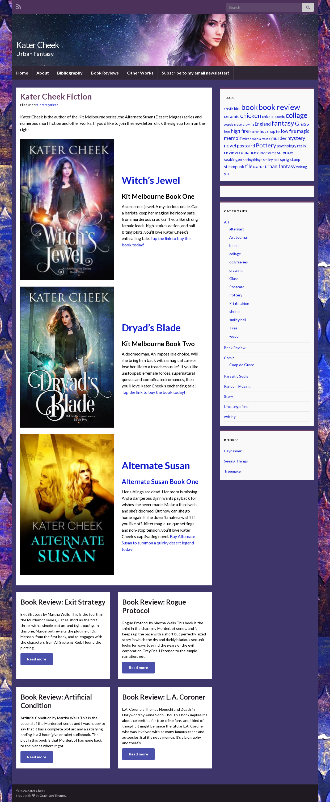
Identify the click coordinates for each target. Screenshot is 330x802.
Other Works (140, 72)
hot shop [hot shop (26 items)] (267, 131)
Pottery (235, 295)
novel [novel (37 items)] (230, 145)
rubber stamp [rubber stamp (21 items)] (266, 153)
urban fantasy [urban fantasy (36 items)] (280, 166)
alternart (236, 229)
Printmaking (239, 303)
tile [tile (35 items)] (248, 166)
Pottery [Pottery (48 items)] (266, 145)
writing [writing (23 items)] (301, 167)
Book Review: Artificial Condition (56, 701)
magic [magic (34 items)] (303, 131)
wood (234, 336)
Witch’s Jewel (151, 180)
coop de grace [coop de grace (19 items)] (233, 124)
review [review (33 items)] (231, 152)
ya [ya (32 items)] (226, 173)
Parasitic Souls (236, 376)
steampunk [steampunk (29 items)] (234, 166)
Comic (229, 357)
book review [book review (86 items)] (279, 106)
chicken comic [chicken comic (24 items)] (273, 116)
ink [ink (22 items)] (278, 132)
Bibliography (70, 72)
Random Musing (237, 386)
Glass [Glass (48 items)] (302, 123)
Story (228, 396)
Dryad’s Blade (151, 327)
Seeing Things (236, 461)
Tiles (233, 328)
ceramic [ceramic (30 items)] (231, 116)
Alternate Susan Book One (160, 481)
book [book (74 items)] (249, 107)
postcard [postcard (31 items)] (246, 145)
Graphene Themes (53, 795)
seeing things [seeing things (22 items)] (252, 160)
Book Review (235, 347)
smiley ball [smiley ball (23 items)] (271, 160)
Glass (234, 278)
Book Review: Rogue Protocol (154, 606)
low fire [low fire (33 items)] (288, 131)
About (42, 72)
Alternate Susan (156, 465)
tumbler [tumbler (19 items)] (258, 167)
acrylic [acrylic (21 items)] (228, 109)
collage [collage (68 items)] (296, 115)
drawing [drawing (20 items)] (248, 124)
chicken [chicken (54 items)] (250, 115)
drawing (236, 270)
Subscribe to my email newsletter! (195, 72)
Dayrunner (233, 451)
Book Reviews (105, 72)
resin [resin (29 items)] (301, 145)
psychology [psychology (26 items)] (286, 146)
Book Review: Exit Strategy (62, 602)
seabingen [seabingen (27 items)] (233, 159)
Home (22, 72)
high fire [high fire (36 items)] (240, 131)
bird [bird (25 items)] (237, 108)
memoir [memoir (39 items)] (233, 138)
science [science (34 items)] (285, 152)
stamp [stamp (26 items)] (295, 159)
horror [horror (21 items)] (254, 132)
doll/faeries (238, 262)
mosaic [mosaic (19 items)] (266, 138)
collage (235, 253)
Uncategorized (47, 105)
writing (230, 416)
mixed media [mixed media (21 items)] (251, 139)
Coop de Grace (241, 364)
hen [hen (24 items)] (227, 131)
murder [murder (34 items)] (279, 138)
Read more (36, 659)
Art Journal (238, 237)
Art (227, 222)
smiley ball (237, 319)
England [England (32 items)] (263, 124)
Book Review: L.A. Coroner (163, 697)
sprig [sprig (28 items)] (284, 159)
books (234, 245)
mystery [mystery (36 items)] (296, 138)
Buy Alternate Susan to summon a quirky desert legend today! (158, 543)
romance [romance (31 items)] (247, 152)
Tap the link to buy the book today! (153, 392)
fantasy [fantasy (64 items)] (283, 123)
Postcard (236, 286)
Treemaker (233, 471)
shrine (234, 311)
